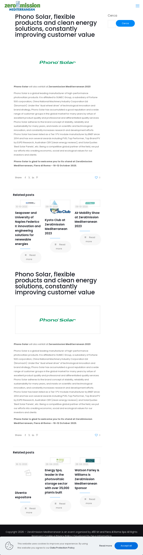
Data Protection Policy (62, 547)
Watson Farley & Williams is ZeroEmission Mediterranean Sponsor (87, 479)
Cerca (112, 15)
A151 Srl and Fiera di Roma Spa (109, 532)
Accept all (126, 545)
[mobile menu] (137, 6)
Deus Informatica (101, 536)
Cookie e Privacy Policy (58, 536)
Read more (105, 545)
